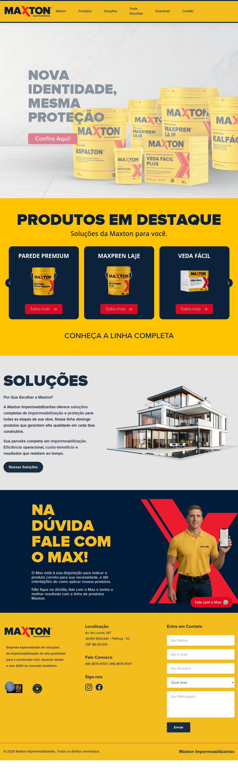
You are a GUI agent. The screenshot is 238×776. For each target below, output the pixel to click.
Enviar (178, 727)
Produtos (85, 11)
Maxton (61, 11)
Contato (188, 11)
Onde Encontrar (136, 11)
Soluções (110, 11)
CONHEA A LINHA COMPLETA (119, 335)
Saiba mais (43, 308)
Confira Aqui (53, 138)
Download (162, 11)
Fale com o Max (211, 602)
